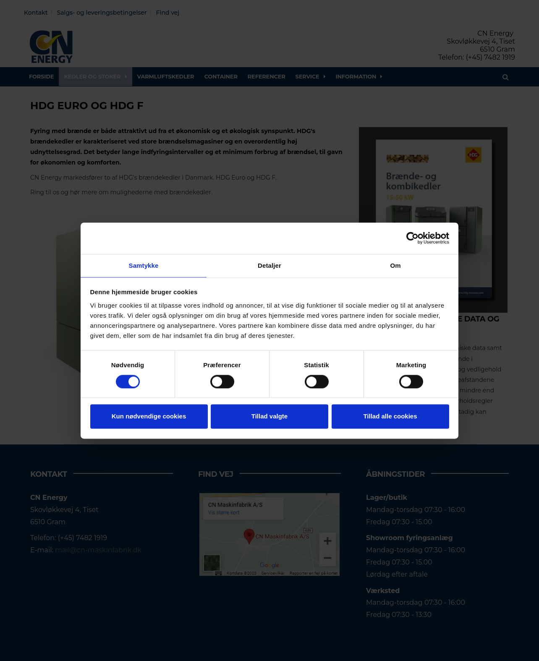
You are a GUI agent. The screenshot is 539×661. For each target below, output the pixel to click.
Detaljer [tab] (269, 265)
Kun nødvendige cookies (149, 417)
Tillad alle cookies (390, 417)
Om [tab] (395, 265)
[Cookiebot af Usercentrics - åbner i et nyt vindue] (412, 237)
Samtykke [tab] (144, 265)
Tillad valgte (269, 417)
